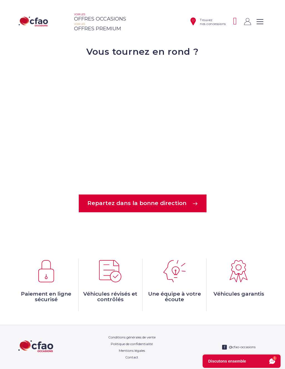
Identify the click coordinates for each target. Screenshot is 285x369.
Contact (131, 357)
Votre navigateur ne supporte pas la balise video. (142, 125)
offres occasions (100, 17)
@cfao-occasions (242, 347)
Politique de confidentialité (132, 344)
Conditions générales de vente (132, 337)
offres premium (97, 27)
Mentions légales (132, 350)
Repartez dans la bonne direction (142, 203)
